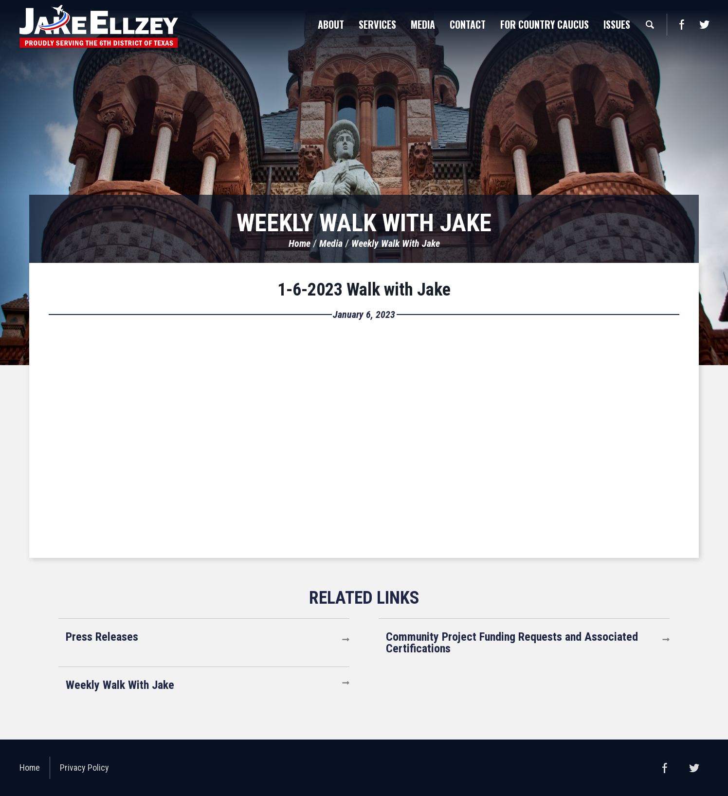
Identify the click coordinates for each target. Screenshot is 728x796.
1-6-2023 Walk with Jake (364, 289)
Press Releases (102, 637)
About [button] (331, 24)
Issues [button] (616, 24)
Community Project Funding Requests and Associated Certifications (512, 642)
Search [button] (649, 24)
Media (331, 243)
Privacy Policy (84, 767)
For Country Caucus (544, 24)
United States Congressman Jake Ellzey (98, 26)
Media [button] (423, 24)
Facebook (681, 25)
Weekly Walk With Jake (395, 243)
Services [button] (377, 24)
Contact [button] (468, 24)
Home (299, 243)
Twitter (704, 25)
